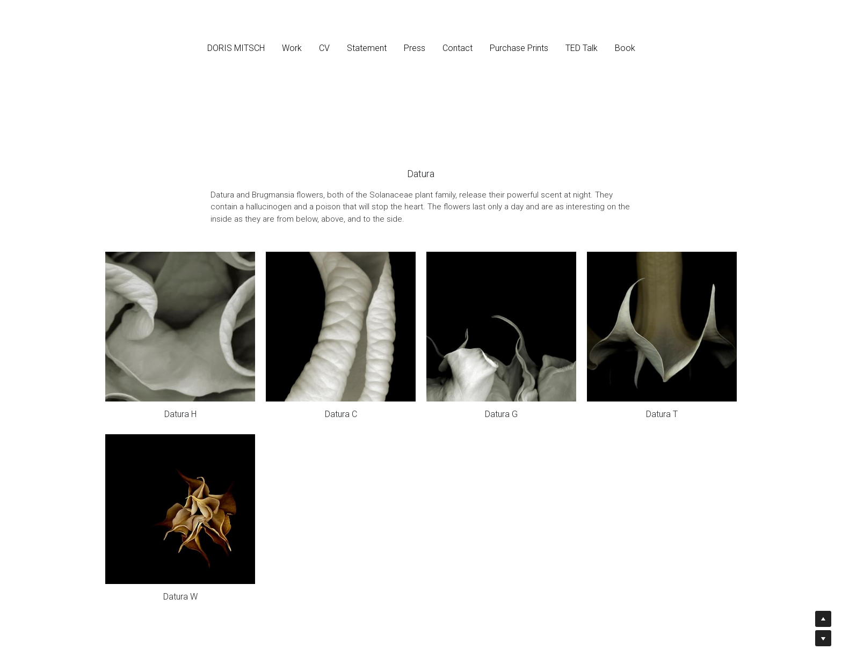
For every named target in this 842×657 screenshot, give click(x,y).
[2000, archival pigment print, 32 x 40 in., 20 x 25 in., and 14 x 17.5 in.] (180, 327)
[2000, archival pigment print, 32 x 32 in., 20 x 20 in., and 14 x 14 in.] (341, 327)
